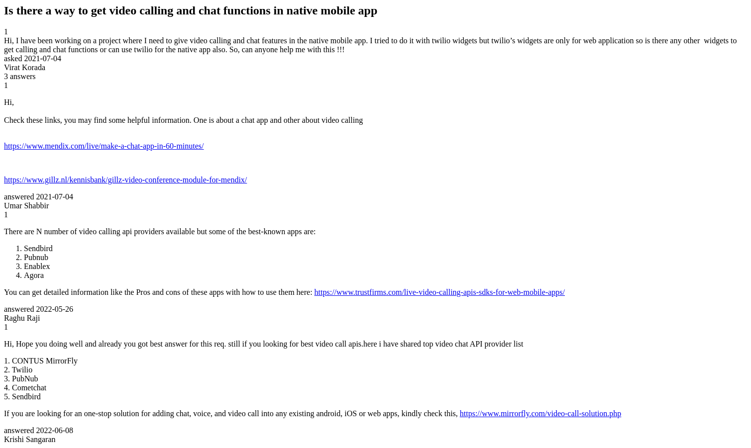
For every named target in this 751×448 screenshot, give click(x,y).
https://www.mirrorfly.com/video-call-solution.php (541, 413)
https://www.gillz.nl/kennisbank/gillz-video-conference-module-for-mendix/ (125, 180)
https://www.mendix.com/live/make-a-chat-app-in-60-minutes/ (104, 146)
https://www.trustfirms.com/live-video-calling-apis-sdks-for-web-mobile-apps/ (440, 292)
